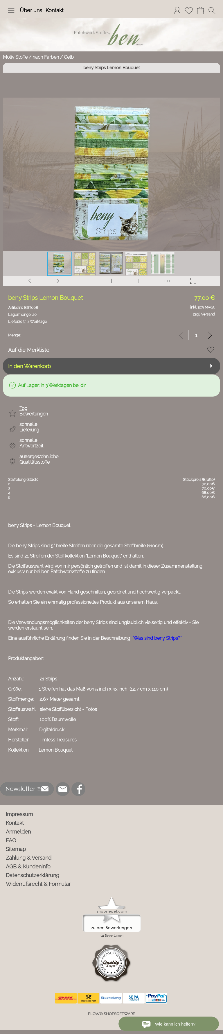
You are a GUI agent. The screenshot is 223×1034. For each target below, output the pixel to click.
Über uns (31, 10)
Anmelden (18, 832)
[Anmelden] (177, 10)
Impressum (19, 814)
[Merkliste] (188, 10)
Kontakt (55, 10)
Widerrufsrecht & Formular (38, 884)
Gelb (69, 57)
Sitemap (16, 849)
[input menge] (196, 335)
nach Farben (46, 57)
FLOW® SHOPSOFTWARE (111, 1014)
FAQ (11, 840)
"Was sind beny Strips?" (156, 638)
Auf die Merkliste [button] (28, 350)
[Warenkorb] (200, 10)
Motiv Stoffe (15, 57)
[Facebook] (78, 789)
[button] (11, 10)
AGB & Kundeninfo (28, 866)
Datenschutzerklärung (32, 875)
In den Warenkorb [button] (29, 366)
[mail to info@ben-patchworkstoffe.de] (62, 789)
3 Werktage (27, 321)
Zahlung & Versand (28, 858)
